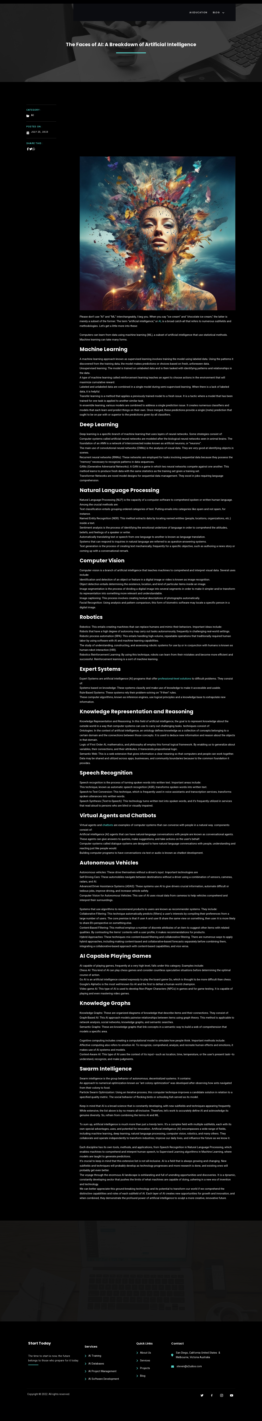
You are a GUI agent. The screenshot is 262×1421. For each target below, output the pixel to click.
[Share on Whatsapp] (33, 144)
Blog (228, 8)
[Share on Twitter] (30, 144)
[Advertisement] (158, 123)
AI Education (206, 8)
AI (159, 318)
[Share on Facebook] (27, 144)
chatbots (107, 822)
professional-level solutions (174, 675)
